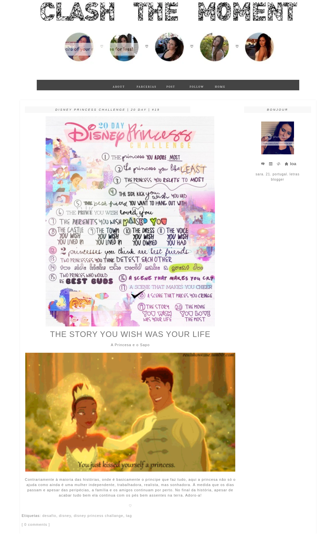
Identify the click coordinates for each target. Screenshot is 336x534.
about (119, 86)
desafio (49, 516)
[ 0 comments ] (36, 524)
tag (129, 516)
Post (170, 86)
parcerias (145, 86)
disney (65, 516)
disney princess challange (98, 516)
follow (197, 86)
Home (220, 86)
